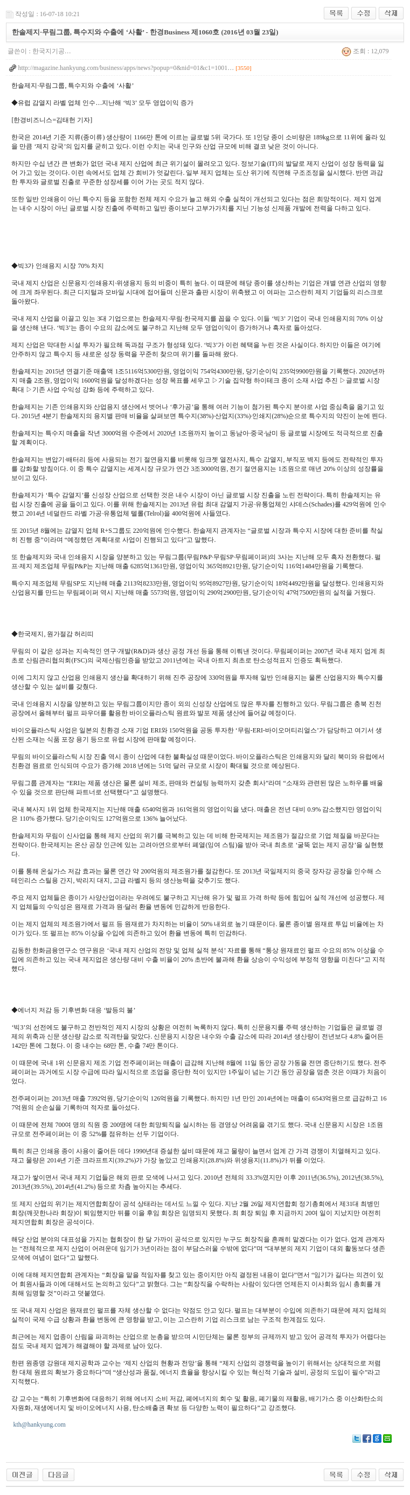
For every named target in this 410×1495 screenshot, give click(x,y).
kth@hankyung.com (39, 1424)
